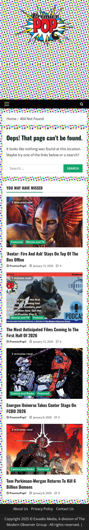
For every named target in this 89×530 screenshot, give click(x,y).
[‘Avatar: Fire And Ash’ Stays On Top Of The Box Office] (44, 222)
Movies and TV (35, 242)
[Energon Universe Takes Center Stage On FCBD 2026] (44, 373)
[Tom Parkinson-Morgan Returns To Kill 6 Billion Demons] (44, 449)
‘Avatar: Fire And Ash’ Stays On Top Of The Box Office (42, 256)
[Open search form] (81, 104)
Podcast (38, 317)
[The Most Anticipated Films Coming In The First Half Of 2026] (44, 297)
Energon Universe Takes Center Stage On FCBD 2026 (41, 408)
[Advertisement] (44, 71)
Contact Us (65, 508)
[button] (6, 103)
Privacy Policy (42, 508)
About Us (20, 508)
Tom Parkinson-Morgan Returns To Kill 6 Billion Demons (41, 484)
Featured (17, 242)
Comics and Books (22, 393)
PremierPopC (18, 266)
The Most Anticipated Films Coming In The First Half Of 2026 (42, 332)
